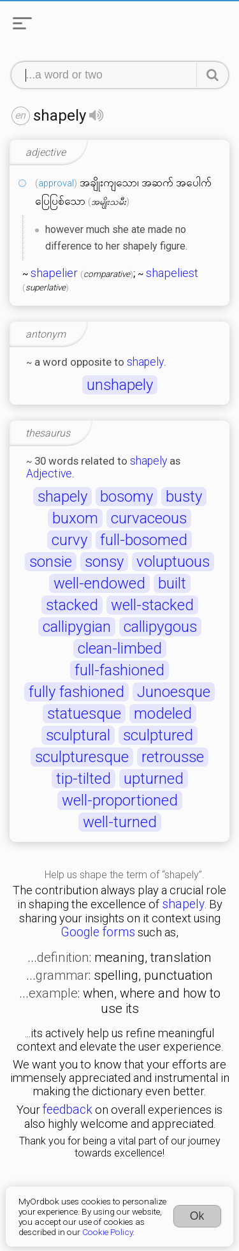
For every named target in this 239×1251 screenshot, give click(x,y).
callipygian (77, 627)
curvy (69, 540)
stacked (72, 605)
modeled (163, 714)
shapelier (54, 273)
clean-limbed (120, 648)
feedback (67, 1109)
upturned (154, 779)
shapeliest (172, 273)
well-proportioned (120, 800)
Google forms (98, 932)
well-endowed (99, 583)
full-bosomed (143, 540)
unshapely (120, 385)
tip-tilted (83, 779)
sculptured (158, 735)
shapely (145, 362)
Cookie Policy (107, 1232)
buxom (75, 518)
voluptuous (173, 562)
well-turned (120, 822)
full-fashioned (119, 670)
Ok (197, 1216)
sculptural (78, 735)
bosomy (126, 497)
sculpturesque (82, 757)
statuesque (84, 714)
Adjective (49, 473)
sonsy (104, 562)
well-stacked (152, 605)
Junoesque (173, 692)
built (172, 583)
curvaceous (149, 518)
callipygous (160, 627)
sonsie (50, 562)
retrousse (172, 757)
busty (184, 497)
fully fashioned (76, 692)
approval (56, 183)
